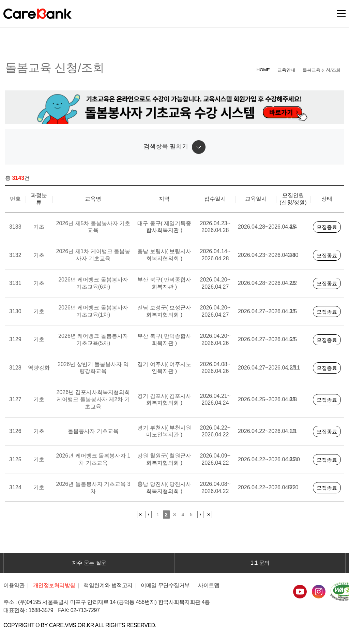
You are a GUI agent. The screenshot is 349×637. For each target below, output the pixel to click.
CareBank (37, 14)
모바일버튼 (341, 13)
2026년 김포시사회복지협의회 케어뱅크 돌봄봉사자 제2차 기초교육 (93, 399)
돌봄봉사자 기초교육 (93, 431)
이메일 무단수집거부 (165, 585)
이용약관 (14, 585)
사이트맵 (208, 585)
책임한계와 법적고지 (108, 585)
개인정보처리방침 (54, 585)
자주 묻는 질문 (89, 563)
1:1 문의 (260, 563)
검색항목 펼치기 (165, 146)
